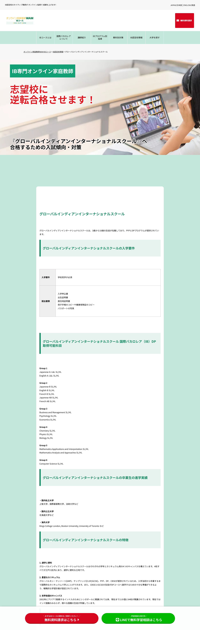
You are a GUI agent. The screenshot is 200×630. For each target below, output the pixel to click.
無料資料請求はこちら (61, 618)
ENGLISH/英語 (189, 5)
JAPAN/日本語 (176, 5)
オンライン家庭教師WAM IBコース (37, 51)
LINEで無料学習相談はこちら (138, 618)
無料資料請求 (186, 20)
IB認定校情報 (58, 51)
